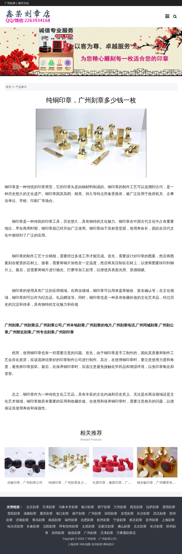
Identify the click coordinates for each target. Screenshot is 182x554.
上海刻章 (168, 520)
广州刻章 (94, 513)
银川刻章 (87, 507)
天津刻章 (48, 507)
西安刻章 (136, 507)
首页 (8, 87)
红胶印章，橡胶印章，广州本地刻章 (118, 482)
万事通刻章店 (126, 533)
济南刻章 (22, 520)
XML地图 (85, 544)
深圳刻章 (110, 513)
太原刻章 (88, 526)
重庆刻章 (46, 513)
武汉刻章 (159, 513)
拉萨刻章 (152, 507)
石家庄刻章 (106, 526)
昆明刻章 (168, 507)
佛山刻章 (124, 526)
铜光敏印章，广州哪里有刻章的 (159, 482)
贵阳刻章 (13, 513)
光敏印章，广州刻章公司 (25, 482)
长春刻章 (33, 526)
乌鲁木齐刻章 (68, 507)
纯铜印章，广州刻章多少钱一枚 (71, 482)
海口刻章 (62, 513)
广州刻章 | (11, 3)
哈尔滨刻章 (15, 526)
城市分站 (23, 3)
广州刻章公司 (107, 538)
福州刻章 (71, 520)
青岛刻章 (38, 520)
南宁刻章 (78, 513)
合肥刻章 (87, 520)
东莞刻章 (127, 513)
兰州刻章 (120, 507)
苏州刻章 (152, 520)
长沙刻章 (143, 513)
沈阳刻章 (49, 526)
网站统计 (108, 544)
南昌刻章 (54, 520)
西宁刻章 (104, 507)
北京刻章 (32, 507)
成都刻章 (29, 513)
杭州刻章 (103, 520)
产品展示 (21, 87)
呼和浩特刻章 (68, 526)
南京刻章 (135, 520)
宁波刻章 (119, 520)
